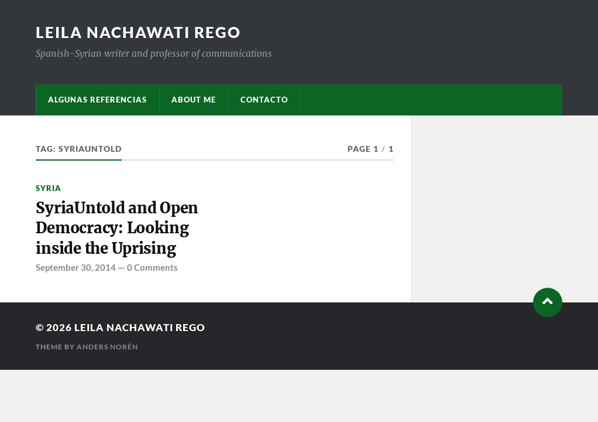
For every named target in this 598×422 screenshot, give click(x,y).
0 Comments (152, 267)
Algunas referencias (97, 99)
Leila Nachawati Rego (138, 32)
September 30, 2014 (76, 267)
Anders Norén (107, 346)
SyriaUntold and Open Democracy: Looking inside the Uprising (117, 228)
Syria (48, 188)
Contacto (264, 99)
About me (193, 99)
